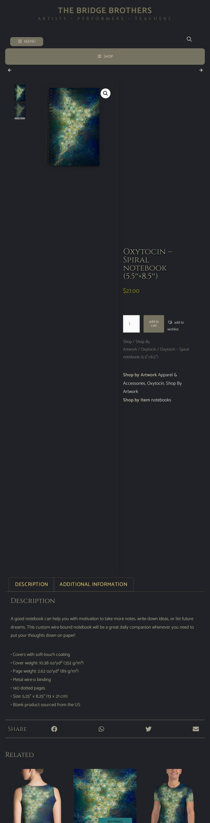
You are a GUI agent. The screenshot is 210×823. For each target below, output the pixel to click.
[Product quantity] (131, 324)
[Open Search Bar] (189, 39)
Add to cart (154, 323)
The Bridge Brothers (105, 10)
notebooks (161, 400)
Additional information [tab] (93, 584)
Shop (127, 341)
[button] (105, 93)
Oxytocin (148, 349)
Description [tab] (31, 584)
